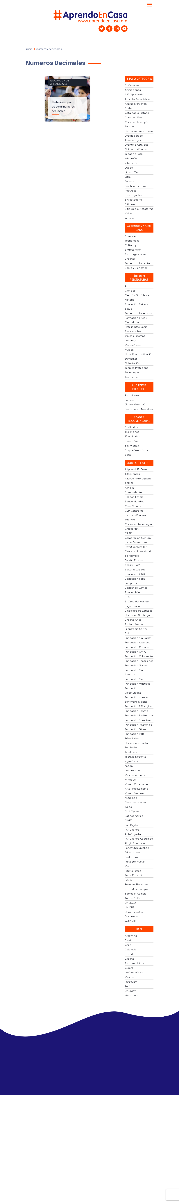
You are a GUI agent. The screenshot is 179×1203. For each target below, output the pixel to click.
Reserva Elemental (137, 884)
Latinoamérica (134, 972)
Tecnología (132, 372)
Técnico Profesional (137, 368)
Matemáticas (133, 345)
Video (128, 213)
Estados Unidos (134, 963)
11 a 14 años (132, 432)
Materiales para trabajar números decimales (63, 107)
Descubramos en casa (139, 131)
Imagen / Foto (134, 154)
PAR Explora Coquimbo (139, 839)
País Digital (131, 825)
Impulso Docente (135, 757)
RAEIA (128, 880)
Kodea (129, 766)
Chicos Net (132, 529)
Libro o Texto (133, 172)
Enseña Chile (133, 620)
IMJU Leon (131, 752)
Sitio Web (130, 204)
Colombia (131, 949)
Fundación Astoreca (137, 642)
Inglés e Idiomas (135, 336)
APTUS (129, 483)
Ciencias (130, 291)
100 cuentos (132, 474)
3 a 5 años (131, 441)
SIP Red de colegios (137, 889)
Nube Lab (131, 798)
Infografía (131, 158)
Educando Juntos (136, 588)
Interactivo (131, 163)
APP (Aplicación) (134, 94)
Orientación (132, 363)
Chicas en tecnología (138, 524)
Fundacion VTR (134, 734)
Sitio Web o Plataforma (139, 209)
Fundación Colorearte (139, 656)
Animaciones (133, 90)
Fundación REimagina (138, 706)
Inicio (29, 49)
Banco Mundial (134, 501)
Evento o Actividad (136, 145)
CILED (128, 533)
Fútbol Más (132, 738)
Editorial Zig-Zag (135, 569)
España (129, 959)
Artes (128, 286)
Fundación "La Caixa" (138, 638)
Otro (128, 177)
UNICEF (129, 907)
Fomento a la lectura (138, 313)
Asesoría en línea (136, 104)
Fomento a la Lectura (138, 263)
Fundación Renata (136, 711)
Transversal (132, 377)
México (129, 977)
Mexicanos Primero (136, 775)
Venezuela (131, 995)
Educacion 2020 (135, 574)
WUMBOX (130, 921)
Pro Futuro (131, 857)
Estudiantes (132, 395)
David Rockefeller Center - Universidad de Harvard (138, 551)
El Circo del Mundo (137, 601)
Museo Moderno (135, 793)
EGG (127, 597)
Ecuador (130, 954)
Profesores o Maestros (139, 409)
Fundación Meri (134, 679)
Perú (127, 986)
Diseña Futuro (134, 560)
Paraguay (131, 982)
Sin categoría (133, 200)
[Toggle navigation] (150, 5)
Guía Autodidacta (136, 149)
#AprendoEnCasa (136, 469)
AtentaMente (133, 492)
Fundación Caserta (137, 647)
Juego (129, 168)
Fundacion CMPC (135, 652)
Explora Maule (134, 624)
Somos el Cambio (135, 894)
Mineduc (130, 780)
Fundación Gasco (136, 665)
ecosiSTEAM (132, 565)
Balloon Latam (134, 497)
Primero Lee (132, 852)
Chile (128, 945)
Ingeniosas (131, 761)
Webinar (130, 218)
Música (129, 350)
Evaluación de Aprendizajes (59, 82)
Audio (128, 108)
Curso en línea (134, 117)
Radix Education (135, 875)
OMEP (128, 820)
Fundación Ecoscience (139, 661)
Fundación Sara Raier (138, 720)
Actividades (132, 85)
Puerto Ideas (133, 871)
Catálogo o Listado (137, 113)
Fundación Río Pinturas (139, 715)
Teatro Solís (132, 898)
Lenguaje (131, 340)
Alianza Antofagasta (138, 478)
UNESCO (130, 903)
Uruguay (130, 991)
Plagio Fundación (135, 843)
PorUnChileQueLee (137, 848)
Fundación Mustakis (137, 684)
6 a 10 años (132, 446)
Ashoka (129, 488)
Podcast (130, 181)
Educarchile (132, 592)
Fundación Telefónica (138, 725)
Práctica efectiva (135, 186)
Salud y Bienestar (136, 268)
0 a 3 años (131, 427)
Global (129, 968)
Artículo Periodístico (137, 99)
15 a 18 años (132, 436)
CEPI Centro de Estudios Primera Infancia (135, 515)
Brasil (128, 940)
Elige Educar (133, 606)
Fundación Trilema (136, 729)
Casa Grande (133, 506)
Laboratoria (132, 770)
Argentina (131, 936)
